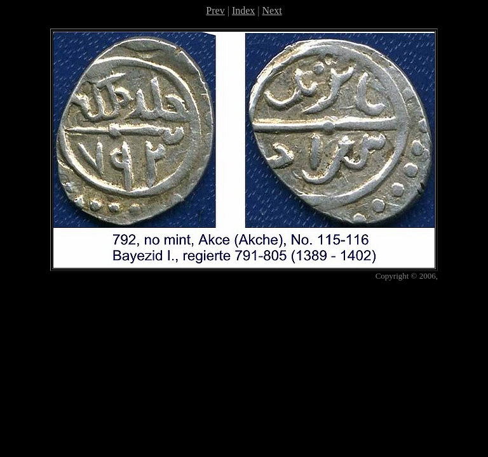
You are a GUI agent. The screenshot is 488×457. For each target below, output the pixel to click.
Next (272, 10)
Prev (215, 10)
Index (243, 10)
